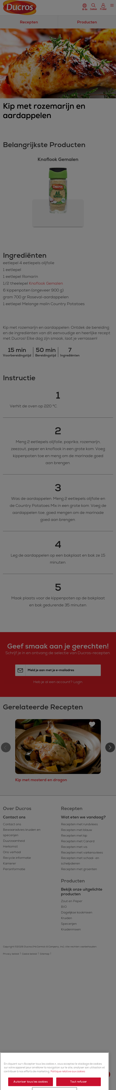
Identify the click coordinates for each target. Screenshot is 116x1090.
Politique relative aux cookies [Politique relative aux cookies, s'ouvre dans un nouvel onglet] (68, 1086)
